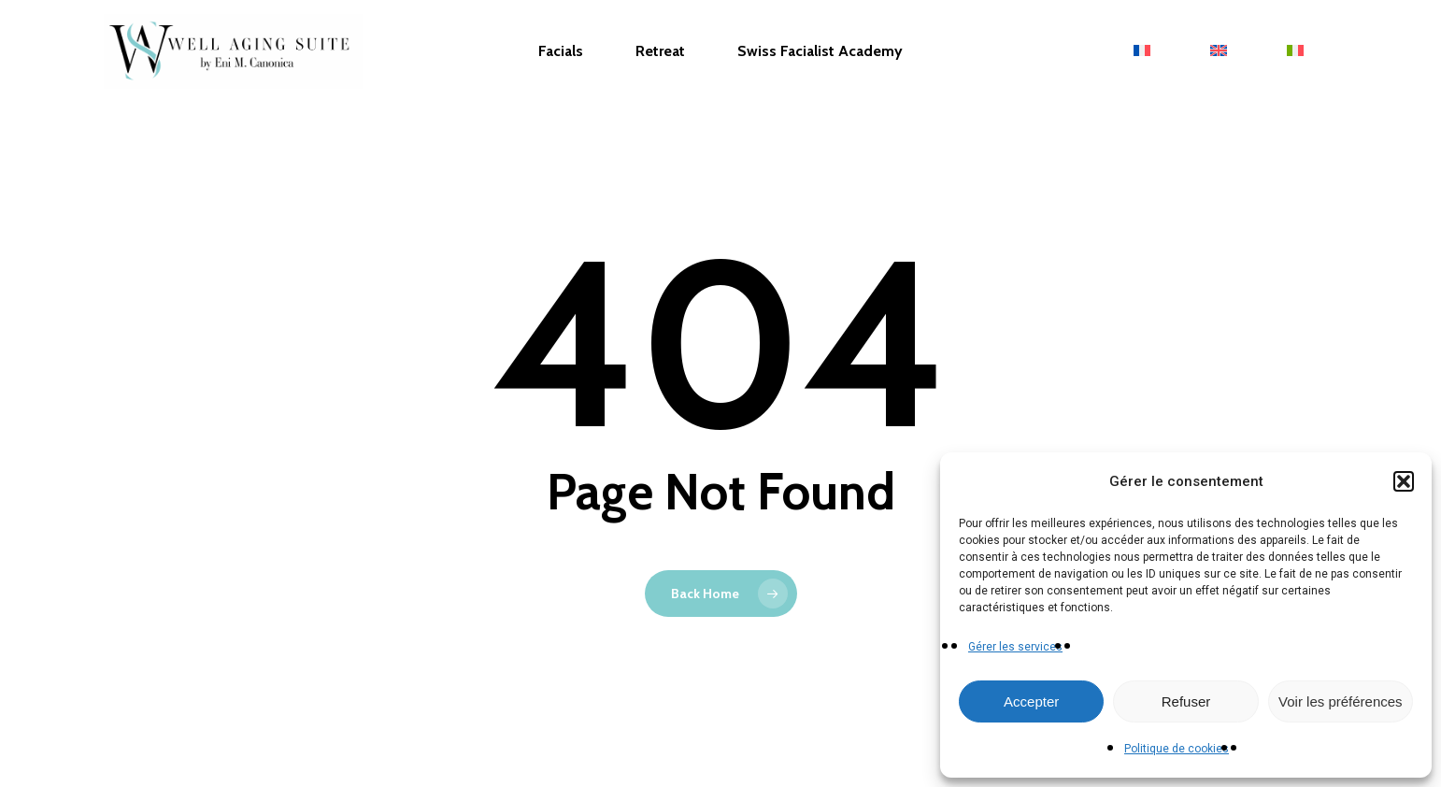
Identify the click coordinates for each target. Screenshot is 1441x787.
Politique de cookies (1176, 748)
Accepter (1031, 701)
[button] (1403, 481)
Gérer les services (1015, 646)
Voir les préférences (1340, 701)
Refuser (1186, 701)
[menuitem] (1145, 51)
